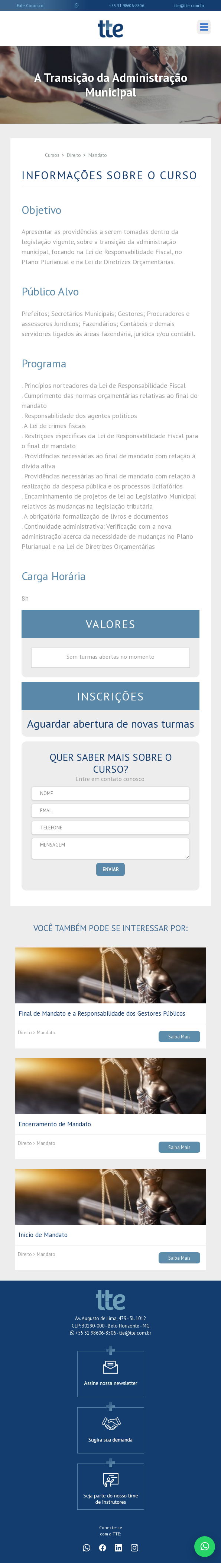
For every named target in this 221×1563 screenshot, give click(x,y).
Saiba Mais (179, 1036)
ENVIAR (111, 869)
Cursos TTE (110, 28)
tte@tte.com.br (189, 5)
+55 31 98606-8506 (126, 5)
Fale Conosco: (31, 5)
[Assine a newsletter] (110, 1371)
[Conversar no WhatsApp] (204, 1546)
